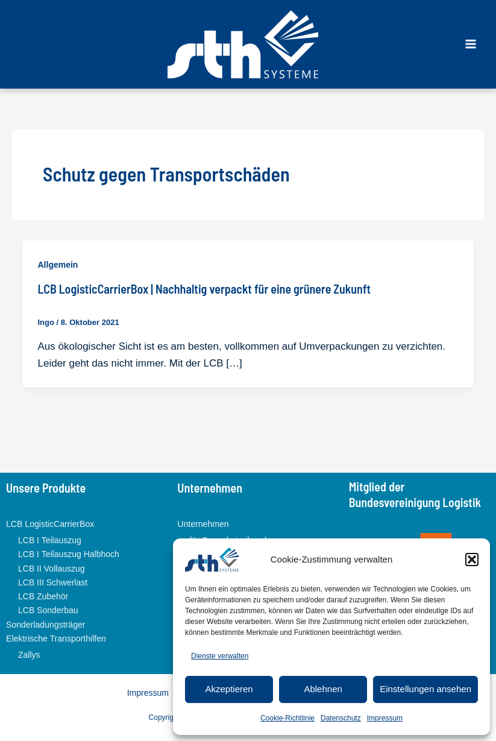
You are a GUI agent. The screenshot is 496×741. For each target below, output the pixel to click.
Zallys (29, 653)
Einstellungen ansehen (425, 689)
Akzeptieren (229, 689)
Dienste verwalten (219, 656)
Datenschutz (341, 718)
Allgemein (58, 265)
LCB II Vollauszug (51, 568)
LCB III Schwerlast (52, 582)
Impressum (385, 718)
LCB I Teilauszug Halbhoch (68, 554)
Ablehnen (323, 689)
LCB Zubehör (43, 596)
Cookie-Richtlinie (287, 718)
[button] (472, 559)
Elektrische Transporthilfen (55, 638)
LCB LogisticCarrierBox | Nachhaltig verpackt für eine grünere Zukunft (204, 289)
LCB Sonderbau (48, 610)
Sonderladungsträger (45, 624)
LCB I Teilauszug (49, 540)
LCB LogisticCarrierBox (50, 524)
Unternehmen (202, 524)
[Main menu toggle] (470, 44)
